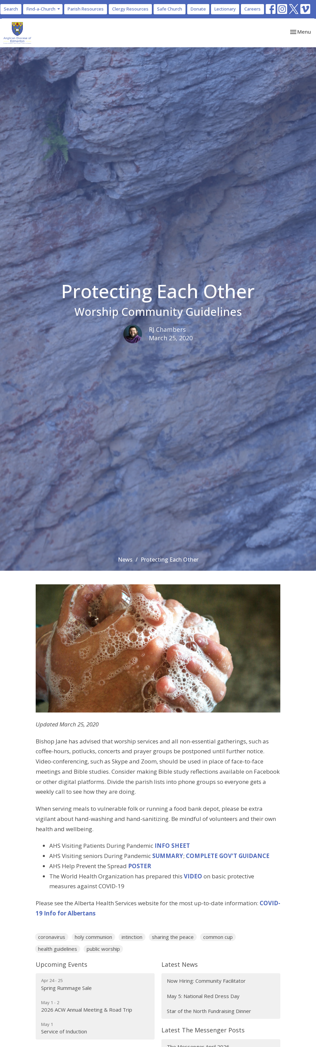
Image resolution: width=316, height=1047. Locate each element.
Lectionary (225, 9)
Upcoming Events (61, 964)
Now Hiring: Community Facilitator (206, 980)
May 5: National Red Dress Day (203, 996)
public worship (103, 948)
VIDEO (193, 876)
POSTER (139, 866)
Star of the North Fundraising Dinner (209, 1011)
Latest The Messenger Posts (203, 1030)
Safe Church (169, 9)
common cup (218, 936)
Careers (252, 9)
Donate (198, 9)
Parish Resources (86, 9)
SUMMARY (167, 856)
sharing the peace (173, 936)
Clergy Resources (130, 9)
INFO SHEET (172, 845)
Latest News (179, 964)
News (125, 559)
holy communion (93, 936)
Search (11, 9)
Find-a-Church (44, 9)
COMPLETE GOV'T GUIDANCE (227, 856)
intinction (132, 936)
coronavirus (51, 936)
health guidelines (57, 948)
